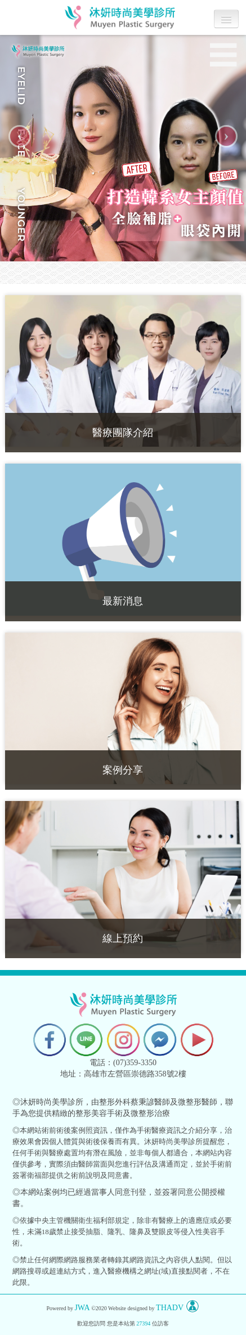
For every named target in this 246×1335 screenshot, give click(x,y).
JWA (82, 1307)
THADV (170, 1307)
